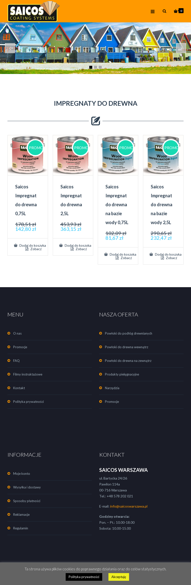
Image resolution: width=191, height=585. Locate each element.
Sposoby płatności (26, 501)
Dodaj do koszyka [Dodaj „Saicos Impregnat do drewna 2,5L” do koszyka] (77, 245)
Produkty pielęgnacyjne (122, 374)
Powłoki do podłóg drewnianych (128, 333)
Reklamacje (21, 514)
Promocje (20, 347)
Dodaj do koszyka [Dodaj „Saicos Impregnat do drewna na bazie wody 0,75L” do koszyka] (122, 254)
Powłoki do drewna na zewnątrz (128, 361)
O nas (17, 333)
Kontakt (19, 388)
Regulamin (20, 528)
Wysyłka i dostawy (27, 487)
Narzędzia (112, 388)
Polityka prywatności (28, 402)
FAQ (16, 361)
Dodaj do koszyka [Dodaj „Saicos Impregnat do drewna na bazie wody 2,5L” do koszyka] (168, 254)
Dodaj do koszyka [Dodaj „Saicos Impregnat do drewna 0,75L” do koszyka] (32, 245)
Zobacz (36, 249)
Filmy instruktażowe (27, 374)
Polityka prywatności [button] (84, 577)
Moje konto (21, 474)
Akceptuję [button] (118, 577)
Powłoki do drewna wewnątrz (126, 347)
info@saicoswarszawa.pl (128, 506)
